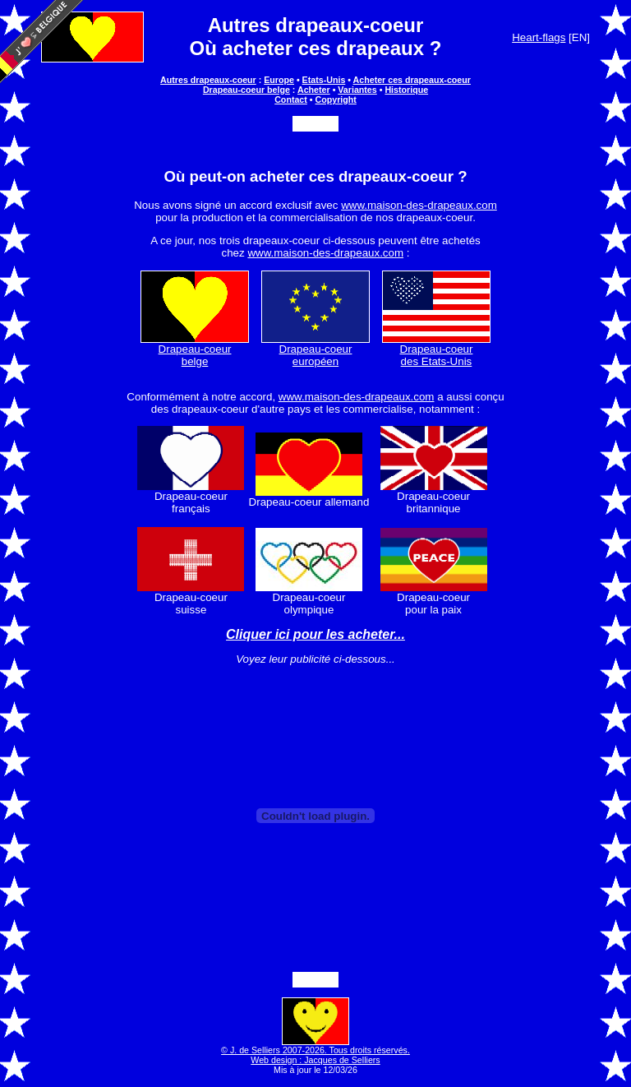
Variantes (357, 90)
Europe (279, 80)
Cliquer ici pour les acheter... (315, 634)
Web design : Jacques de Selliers (315, 1060)
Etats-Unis (324, 80)
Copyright (336, 99)
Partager (315, 124)
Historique (406, 90)
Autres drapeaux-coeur (316, 25)
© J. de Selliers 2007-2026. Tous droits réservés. (315, 1046)
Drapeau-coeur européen (315, 350)
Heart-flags (538, 37)
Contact (290, 99)
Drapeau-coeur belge (246, 90)
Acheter (313, 90)
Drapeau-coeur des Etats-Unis (436, 350)
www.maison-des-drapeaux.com (419, 205)
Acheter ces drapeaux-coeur (412, 80)
